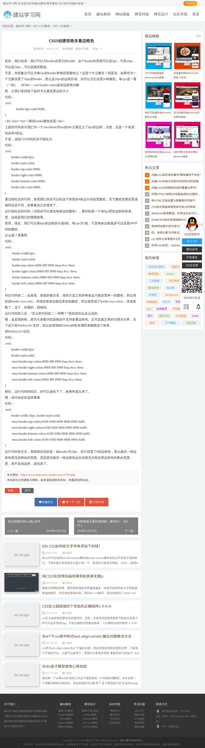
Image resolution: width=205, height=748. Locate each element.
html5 (195, 315)
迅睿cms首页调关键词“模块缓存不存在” (176, 175)
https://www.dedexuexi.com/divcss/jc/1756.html (48, 474)
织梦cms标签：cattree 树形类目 (171, 245)
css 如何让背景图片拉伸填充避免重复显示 (177, 239)
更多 (196, 14)
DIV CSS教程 (61, 26)
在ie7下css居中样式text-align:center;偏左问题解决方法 (86, 636)
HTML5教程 (90, 714)
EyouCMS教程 (65, 722)
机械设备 (152, 301)
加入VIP (139, 710)
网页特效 (142, 14)
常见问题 (139, 704)
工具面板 (154, 280)
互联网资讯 (115, 722)
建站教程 (103, 14)
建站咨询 (192, 249)
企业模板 (181, 315)
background (172, 294)
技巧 (27, 490)
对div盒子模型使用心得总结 (64, 666)
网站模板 (123, 14)
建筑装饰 (153, 287)
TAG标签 (139, 718)
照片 (150, 315)
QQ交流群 (192, 265)
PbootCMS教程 (65, 714)
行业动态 (115, 718)
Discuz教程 (65, 718)
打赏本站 (96, 502)
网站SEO (115, 710)
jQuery (170, 273)
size (149, 308)
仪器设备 (191, 322)
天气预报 (170, 322)
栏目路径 (174, 280)
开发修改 (192, 257)
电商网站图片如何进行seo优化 (170, 226)
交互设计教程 (156, 266)
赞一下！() (71, 502)
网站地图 (139, 726)
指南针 (176, 266)
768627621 (174, 726)
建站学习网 (23, 26)
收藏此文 (46, 502)
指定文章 (164, 315)
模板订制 (139, 714)
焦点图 (170, 287)
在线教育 (162, 308)
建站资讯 (115, 714)
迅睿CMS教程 (65, 710)
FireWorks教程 (90, 726)
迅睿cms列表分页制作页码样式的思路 (175, 181)
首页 (87, 14)
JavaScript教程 (90, 718)
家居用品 (153, 273)
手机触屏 (178, 308)
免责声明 (139, 722)
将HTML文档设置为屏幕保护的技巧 (173, 200)
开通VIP (190, 3)
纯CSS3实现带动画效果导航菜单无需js (73, 576)
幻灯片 (166, 301)
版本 (152, 322)
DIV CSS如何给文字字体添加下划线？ (72, 546)
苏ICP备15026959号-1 (131, 740)
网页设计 (161, 14)
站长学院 (180, 14)
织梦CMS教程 (65, 726)
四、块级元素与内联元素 (166, 232)
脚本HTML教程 (90, 710)
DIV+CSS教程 (41, 26)
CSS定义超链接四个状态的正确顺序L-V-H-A (76, 606)
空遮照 (153, 294)
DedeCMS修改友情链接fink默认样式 (174, 220)
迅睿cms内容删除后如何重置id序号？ (174, 188)
